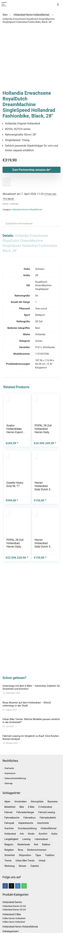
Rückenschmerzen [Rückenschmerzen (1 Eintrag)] (37, 849)
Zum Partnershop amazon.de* (31, 169)
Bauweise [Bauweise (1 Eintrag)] (53, 801)
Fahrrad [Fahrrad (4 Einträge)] (8, 812)
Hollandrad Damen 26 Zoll (14, 906)
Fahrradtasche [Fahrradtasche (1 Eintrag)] (11, 817)
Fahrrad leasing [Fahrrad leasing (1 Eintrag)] (46, 812)
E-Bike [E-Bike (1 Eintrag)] (31, 807)
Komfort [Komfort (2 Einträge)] (43, 833)
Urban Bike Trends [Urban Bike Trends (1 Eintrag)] (25, 860)
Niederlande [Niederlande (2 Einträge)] (23, 844)
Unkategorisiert (10, 931)
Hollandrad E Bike (12, 914)
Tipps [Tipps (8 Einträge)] (38, 855)
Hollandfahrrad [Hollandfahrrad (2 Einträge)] (48, 828)
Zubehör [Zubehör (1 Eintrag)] (34, 866)
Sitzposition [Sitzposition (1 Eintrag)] (25, 855)
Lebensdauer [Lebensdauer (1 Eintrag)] (41, 839)
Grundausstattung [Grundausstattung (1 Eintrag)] (27, 828)
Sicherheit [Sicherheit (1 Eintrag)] (9, 855)
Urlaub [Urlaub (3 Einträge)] (42, 860)
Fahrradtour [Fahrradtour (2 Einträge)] (29, 817)
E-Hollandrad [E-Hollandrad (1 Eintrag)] (45, 807)
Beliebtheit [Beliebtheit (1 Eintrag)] (9, 807)
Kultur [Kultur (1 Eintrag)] (54, 833)
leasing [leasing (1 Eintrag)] (26, 839)
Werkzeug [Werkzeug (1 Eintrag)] (9, 866)
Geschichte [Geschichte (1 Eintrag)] (43, 823)
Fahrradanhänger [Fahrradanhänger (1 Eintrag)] (25, 812)
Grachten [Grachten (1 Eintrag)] (9, 828)
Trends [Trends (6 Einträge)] (8, 860)
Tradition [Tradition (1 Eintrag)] (49, 855)
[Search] (58, 4)
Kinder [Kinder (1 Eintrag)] (31, 833)
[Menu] (4, 4)
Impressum (10, 773)
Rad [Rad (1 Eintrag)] (36, 844)
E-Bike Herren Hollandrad (14, 922)
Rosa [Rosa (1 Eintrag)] (20, 849)
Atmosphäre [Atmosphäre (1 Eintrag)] (37, 801)
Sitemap (9, 783)
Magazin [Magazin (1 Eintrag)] (8, 844)
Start (5, 14)
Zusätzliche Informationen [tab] (19, 223)
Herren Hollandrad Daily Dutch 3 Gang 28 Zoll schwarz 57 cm (44, 489)
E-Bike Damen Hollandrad (14, 918)
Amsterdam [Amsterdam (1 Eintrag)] (20, 801)
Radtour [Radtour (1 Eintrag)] (46, 844)
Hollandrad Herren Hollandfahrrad (31, 14)
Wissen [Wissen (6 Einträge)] (22, 866)
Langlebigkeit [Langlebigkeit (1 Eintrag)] (11, 839)
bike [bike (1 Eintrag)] (21, 807)
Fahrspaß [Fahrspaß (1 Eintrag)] (9, 823)
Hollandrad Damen (12, 902)
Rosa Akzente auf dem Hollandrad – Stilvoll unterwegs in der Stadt (27, 704)
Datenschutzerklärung (15, 778)
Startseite (9, 768)
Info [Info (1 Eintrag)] (22, 833)
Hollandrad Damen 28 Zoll (14, 910)
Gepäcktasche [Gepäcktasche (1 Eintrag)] (25, 823)
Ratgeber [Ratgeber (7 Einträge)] (9, 849)
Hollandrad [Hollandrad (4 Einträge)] (10, 833)
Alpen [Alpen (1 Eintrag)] (7, 801)
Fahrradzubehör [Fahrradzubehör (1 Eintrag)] (48, 817)
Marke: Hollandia (10, 204)
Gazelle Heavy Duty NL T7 (14, 484)
